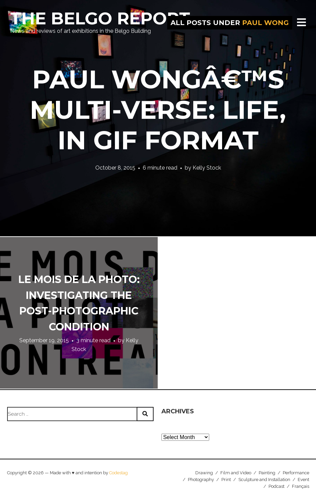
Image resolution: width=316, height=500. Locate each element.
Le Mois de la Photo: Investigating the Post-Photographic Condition (79, 303)
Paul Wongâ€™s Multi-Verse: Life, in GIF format (158, 109)
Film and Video (235, 472)
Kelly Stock (207, 168)
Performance (296, 472)
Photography (201, 479)
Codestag (118, 472)
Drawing (204, 472)
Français (300, 486)
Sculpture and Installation (264, 479)
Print (226, 479)
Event (303, 479)
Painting (267, 472)
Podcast (276, 486)
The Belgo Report (100, 18)
